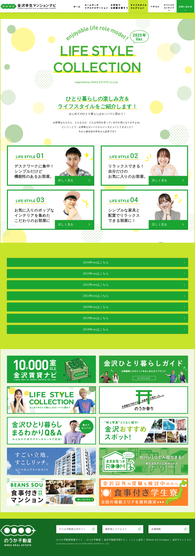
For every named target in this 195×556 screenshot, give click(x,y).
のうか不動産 (94, 540)
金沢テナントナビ (182, 540)
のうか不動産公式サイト (72, 529)
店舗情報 (156, 529)
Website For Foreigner (157, 540)
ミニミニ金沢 (136, 540)
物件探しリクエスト (116, 529)
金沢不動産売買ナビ (115, 540)
